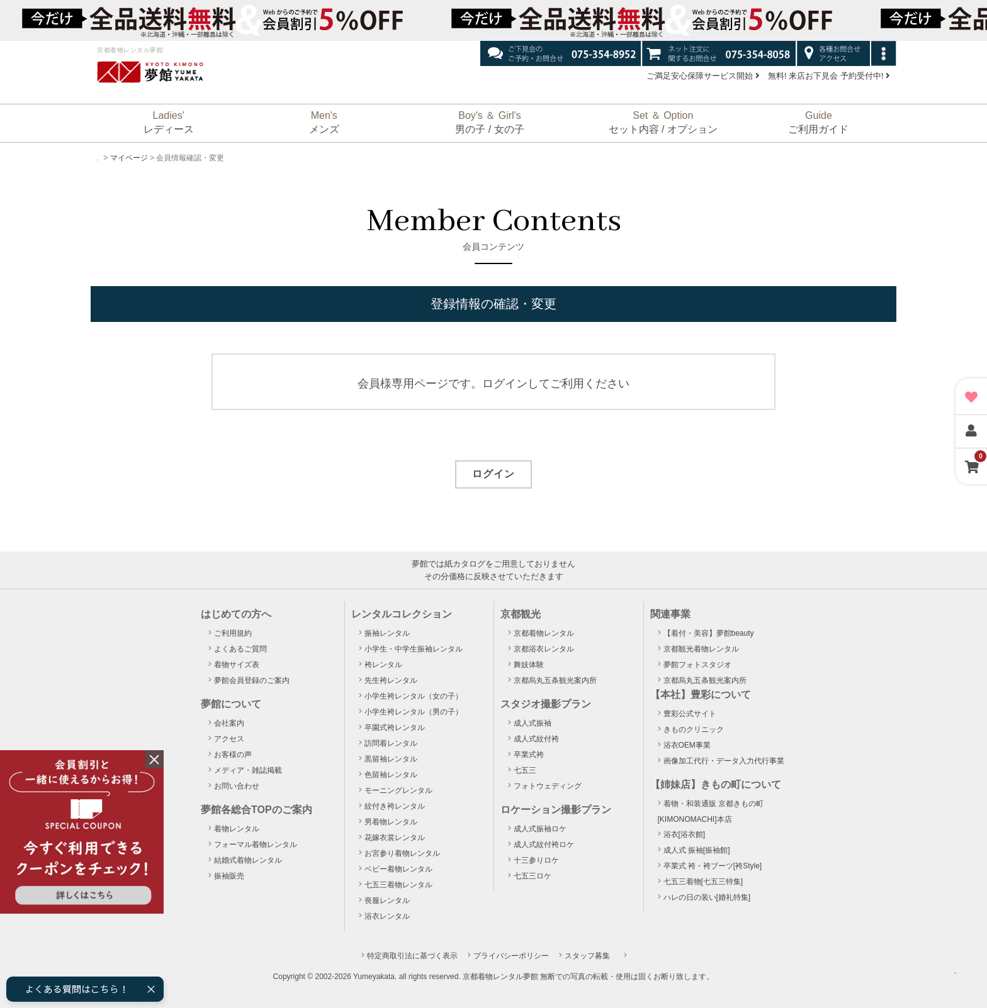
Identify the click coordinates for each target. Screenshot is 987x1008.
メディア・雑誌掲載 (248, 770)
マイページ (138, 157)
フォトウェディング (548, 786)
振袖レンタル (387, 633)
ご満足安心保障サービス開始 (703, 75)
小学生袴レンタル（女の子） (413, 696)
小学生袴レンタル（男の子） (413, 711)
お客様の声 (233, 754)
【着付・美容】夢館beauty (708, 633)
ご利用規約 (233, 633)
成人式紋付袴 (536, 738)
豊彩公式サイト (689, 713)
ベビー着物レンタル (398, 869)
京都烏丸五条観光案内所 (555, 680)
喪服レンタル (387, 900)
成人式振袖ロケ (540, 828)
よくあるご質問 (240, 649)
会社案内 (229, 723)
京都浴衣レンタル (544, 649)
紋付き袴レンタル (394, 806)
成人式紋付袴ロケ (544, 844)
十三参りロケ (536, 860)
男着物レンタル (390, 821)
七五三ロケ (532, 876)
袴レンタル (383, 664)
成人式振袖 (532, 723)
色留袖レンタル (390, 774)
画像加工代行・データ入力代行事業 (723, 760)
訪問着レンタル (390, 743)
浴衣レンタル (387, 916)
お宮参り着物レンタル (402, 853)
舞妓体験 (529, 664)
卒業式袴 (529, 754)
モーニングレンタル (398, 790)
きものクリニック (693, 729)
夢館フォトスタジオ (697, 664)
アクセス (229, 738)
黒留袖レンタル (390, 759)
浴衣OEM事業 (687, 745)
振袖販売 (229, 876)
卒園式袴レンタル (394, 727)
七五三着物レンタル (398, 884)
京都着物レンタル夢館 (500, 976)
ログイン (493, 473)
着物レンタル (236, 828)
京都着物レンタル (544, 633)
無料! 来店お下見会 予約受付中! (829, 75)
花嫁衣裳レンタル (394, 837)
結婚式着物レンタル (248, 860)
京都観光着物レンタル (701, 649)
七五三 (525, 770)
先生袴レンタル (390, 680)
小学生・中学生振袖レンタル (413, 649)
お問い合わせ (236, 786)
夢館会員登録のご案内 (252, 680)
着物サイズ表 (236, 664)
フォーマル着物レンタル (255, 844)
